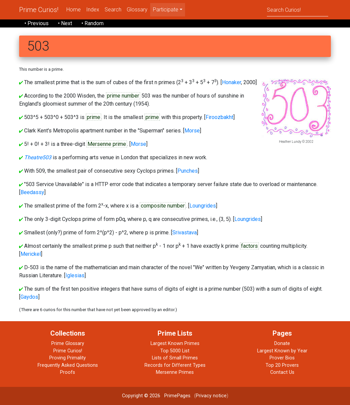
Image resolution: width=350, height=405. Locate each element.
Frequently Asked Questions (68, 365)
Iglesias (74, 275)
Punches (187, 171)
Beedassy (32, 192)
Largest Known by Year (282, 351)
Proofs (67, 372)
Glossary (137, 9)
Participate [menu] (165, 9)
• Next (65, 23)
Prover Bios (282, 358)
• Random (92, 23)
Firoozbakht (219, 117)
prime (93, 117)
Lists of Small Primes (175, 358)
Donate (282, 343)
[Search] (297, 9)
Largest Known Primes (175, 343)
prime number (123, 96)
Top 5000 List (174, 351)
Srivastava (184, 232)
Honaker (231, 82)
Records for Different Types (175, 365)
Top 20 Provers (282, 365)
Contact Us (282, 372)
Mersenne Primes (175, 372)
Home (73, 9)
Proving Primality (67, 358)
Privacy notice (211, 396)
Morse (192, 130)
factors (249, 246)
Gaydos (29, 297)
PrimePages (177, 396)
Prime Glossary (67, 343)
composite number (163, 205)
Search (113, 9)
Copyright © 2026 (141, 396)
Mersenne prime (107, 144)
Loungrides (202, 205)
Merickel (30, 254)
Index (92, 9)
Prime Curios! (38, 10)
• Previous (36, 23)
